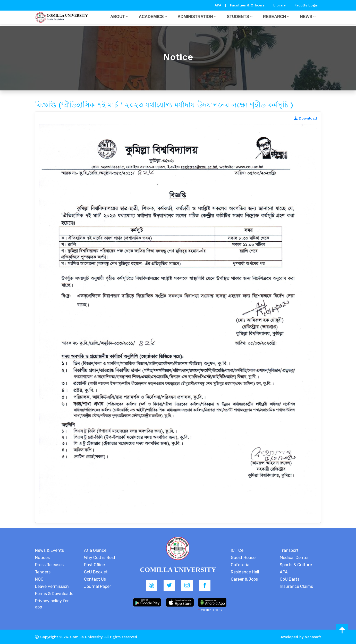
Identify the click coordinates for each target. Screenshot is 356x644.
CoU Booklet (96, 572)
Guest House (243, 557)
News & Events (49, 550)
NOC (39, 579)
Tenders (42, 572)
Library (280, 5)
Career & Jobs (244, 579)
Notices (42, 557)
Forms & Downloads (54, 593)
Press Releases (49, 564)
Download (305, 118)
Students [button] (238, 16)
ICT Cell (238, 550)
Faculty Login (306, 5)
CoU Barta (290, 579)
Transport (289, 550)
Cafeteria (240, 564)
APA (219, 5)
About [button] (117, 16)
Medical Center (294, 557)
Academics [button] (151, 16)
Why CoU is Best (99, 557)
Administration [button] (195, 16)
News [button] (306, 16)
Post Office (94, 564)
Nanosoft (313, 637)
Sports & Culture (296, 564)
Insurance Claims (296, 586)
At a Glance (95, 550)
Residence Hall (245, 572)
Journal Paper (97, 586)
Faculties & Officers (247, 5)
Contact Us (95, 579)
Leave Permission (52, 586)
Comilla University (86, 637)
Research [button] (274, 16)
